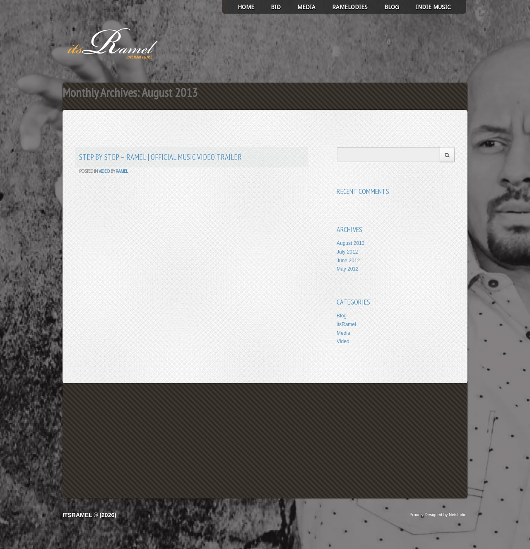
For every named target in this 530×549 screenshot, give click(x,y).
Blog (391, 7)
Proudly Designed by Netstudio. (438, 515)
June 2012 (348, 261)
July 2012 (347, 252)
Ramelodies (350, 7)
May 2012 (348, 269)
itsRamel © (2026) (89, 515)
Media (306, 7)
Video (104, 171)
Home (246, 7)
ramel (122, 171)
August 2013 (350, 243)
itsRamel (346, 324)
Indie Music (433, 7)
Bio (276, 7)
